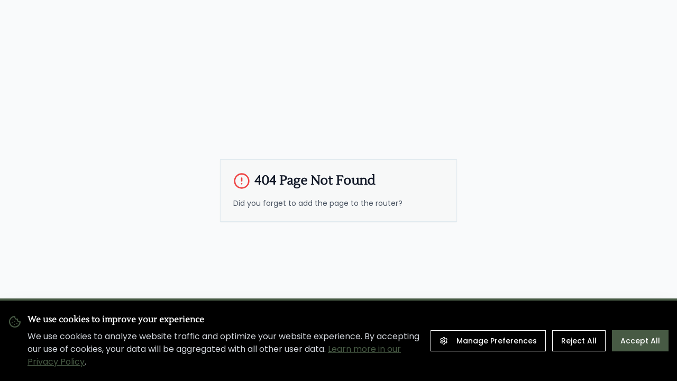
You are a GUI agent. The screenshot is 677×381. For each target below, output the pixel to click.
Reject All (579, 340)
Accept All (640, 340)
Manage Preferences (488, 340)
